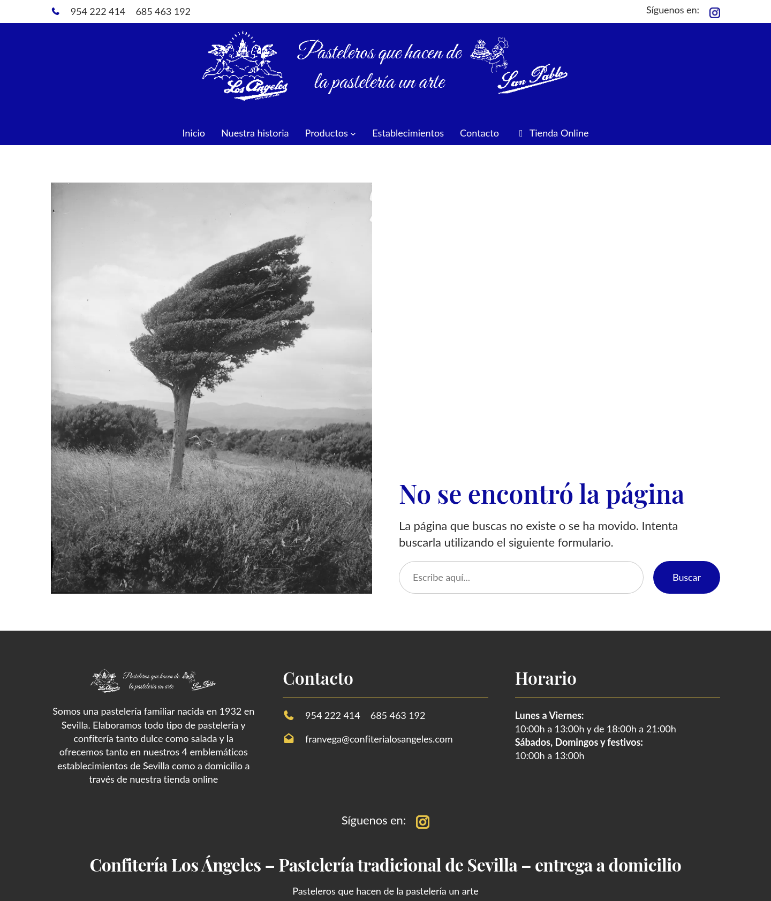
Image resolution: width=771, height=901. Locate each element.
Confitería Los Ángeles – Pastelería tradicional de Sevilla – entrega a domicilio (386, 864)
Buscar (686, 577)
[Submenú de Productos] (353, 133)
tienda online (191, 779)
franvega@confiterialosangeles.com (378, 739)
